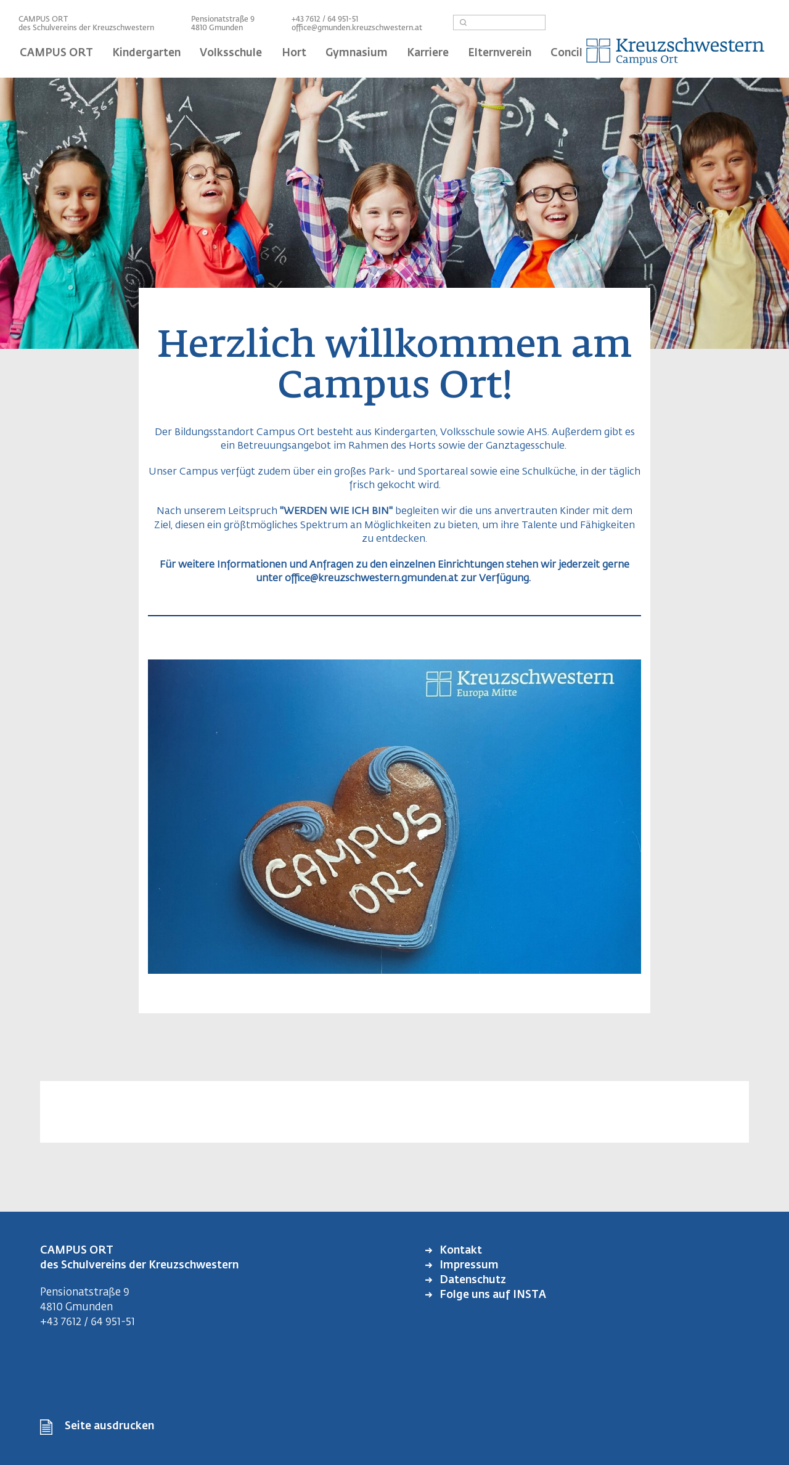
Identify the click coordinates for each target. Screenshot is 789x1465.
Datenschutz (471, 1280)
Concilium (576, 53)
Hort (294, 53)
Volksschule (231, 53)
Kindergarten (146, 53)
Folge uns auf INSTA (491, 1295)
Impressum (468, 1265)
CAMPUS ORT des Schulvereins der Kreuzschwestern (86, 24)
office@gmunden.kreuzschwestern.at (357, 28)
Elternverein (499, 53)
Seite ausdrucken (109, 1426)
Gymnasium (356, 53)
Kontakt (459, 1251)
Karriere (428, 53)
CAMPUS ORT (56, 53)
